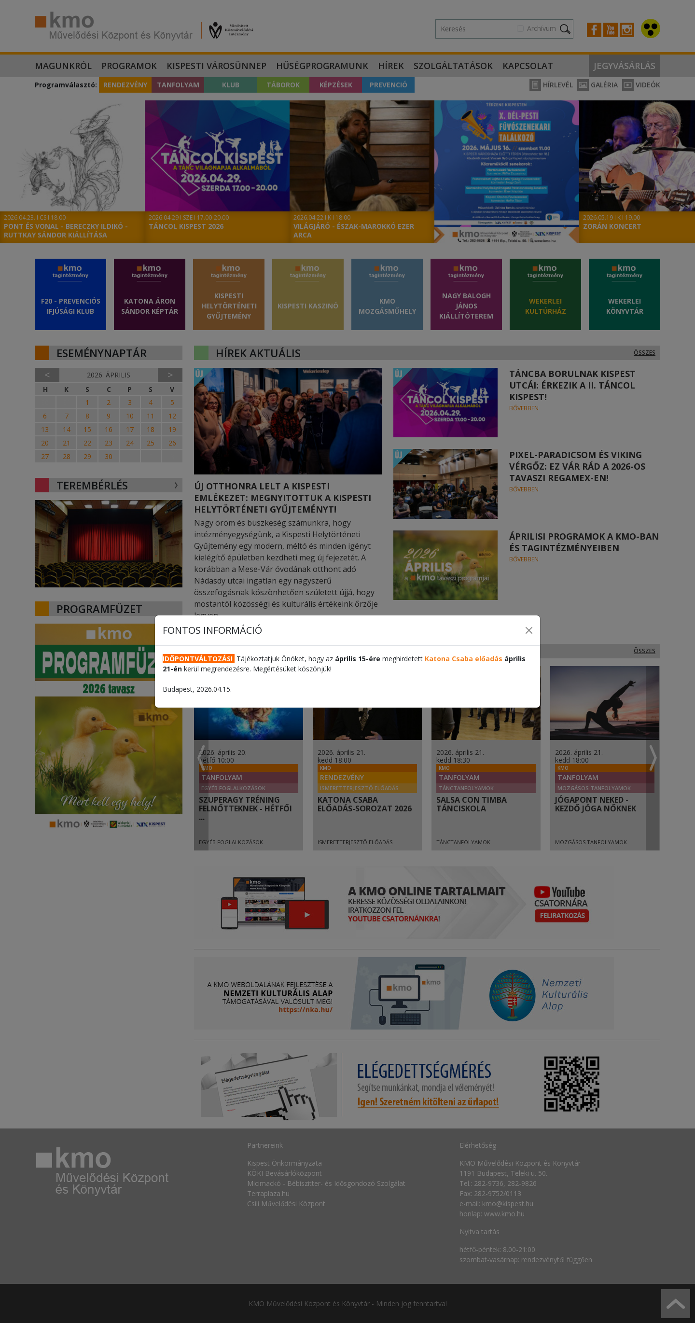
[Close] (529, 630)
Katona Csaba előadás (463, 658)
